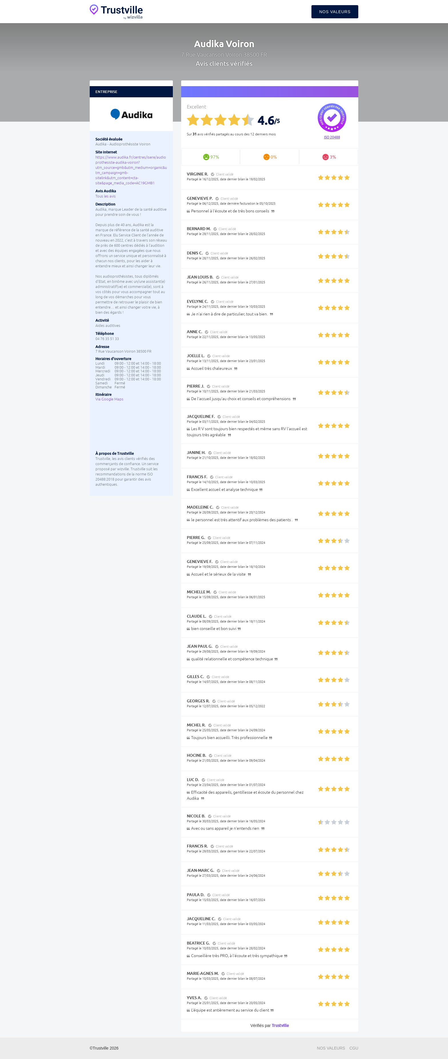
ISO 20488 (332, 137)
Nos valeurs (335, 11)
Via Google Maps (109, 399)
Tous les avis (105, 196)
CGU (353, 1048)
